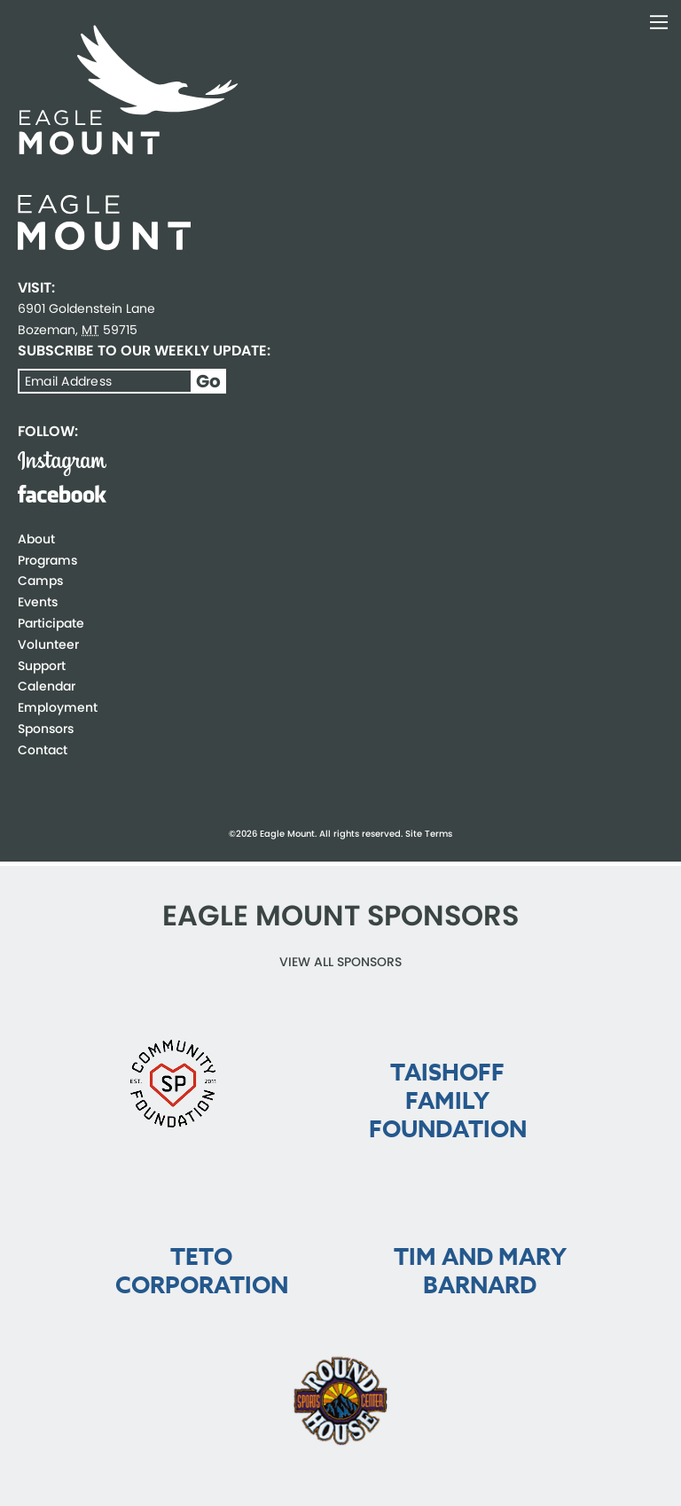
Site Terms (428, 833)
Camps (40, 580)
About (36, 539)
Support (42, 666)
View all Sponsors (340, 962)
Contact (42, 750)
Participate (51, 623)
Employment (58, 707)
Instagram (62, 463)
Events (38, 602)
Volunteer (48, 644)
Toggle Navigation (659, 22)
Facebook (62, 494)
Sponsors (46, 728)
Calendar (46, 686)
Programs (47, 560)
